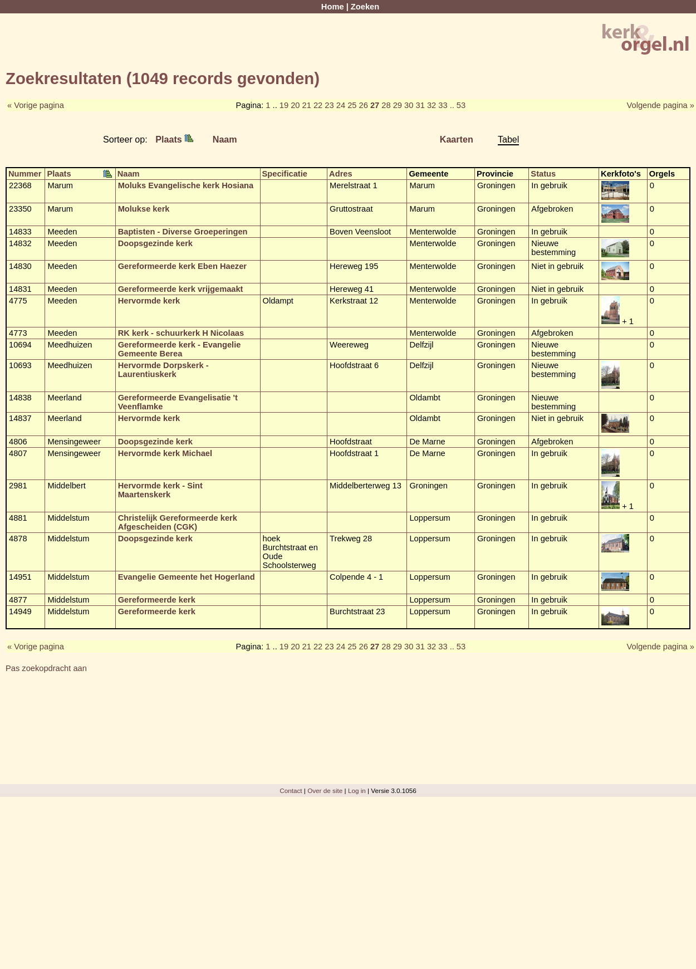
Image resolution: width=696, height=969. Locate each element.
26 (363, 105)
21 (306, 105)
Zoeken (365, 6)
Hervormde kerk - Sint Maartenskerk (160, 490)
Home (332, 6)
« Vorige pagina (35, 105)
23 (329, 105)
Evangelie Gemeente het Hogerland (186, 576)
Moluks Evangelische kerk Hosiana (186, 185)
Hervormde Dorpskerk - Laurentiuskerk (163, 370)
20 (295, 105)
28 (385, 105)
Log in (357, 790)
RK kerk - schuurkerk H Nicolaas (181, 333)
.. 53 (458, 105)
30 (408, 105)
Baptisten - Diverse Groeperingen (183, 231)
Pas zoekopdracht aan (46, 668)
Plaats (174, 139)
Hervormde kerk (149, 300)
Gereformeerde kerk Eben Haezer (182, 266)
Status (543, 173)
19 (284, 105)
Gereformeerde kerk (156, 599)
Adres (340, 173)
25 (351, 105)
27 (374, 105)
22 (317, 105)
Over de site (324, 790)
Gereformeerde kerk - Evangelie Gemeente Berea (179, 349)
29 (397, 105)
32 (431, 105)
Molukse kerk (144, 208)
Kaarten (456, 139)
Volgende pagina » (660, 105)
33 (442, 105)
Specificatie (284, 173)
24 (340, 105)
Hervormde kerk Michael (165, 453)
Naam (225, 139)
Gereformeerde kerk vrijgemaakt (180, 289)
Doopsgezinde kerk (155, 243)
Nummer (24, 173)
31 (419, 105)
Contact (291, 790)
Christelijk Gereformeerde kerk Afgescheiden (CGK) (177, 522)
